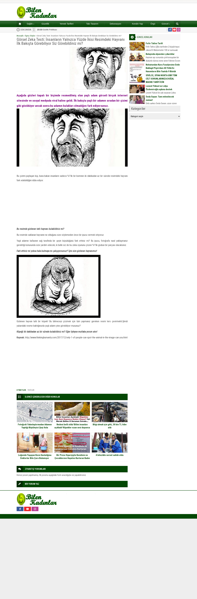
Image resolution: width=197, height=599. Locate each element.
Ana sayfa (19, 24)
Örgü (152, 24)
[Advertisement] (42, 68)
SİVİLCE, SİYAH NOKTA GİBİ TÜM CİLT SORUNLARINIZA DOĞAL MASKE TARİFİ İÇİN (161, 78)
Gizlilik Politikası (47, 29)
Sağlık (30, 24)
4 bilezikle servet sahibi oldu (110, 455)
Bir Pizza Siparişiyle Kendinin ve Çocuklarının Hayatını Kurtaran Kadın (72, 457)
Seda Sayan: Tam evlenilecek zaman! (160, 98)
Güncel (166, 24)
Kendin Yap (137, 24)
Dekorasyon (115, 24)
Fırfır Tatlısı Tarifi (154, 43)
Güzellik (45, 24)
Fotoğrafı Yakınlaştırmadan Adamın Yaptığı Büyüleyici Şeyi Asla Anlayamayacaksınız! (35, 427)
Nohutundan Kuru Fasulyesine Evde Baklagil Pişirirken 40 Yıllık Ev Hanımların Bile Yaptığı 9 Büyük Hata (163, 69)
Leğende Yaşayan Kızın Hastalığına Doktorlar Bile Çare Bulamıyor (34, 457)
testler (30, 390)
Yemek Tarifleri (66, 24)
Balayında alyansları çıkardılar (160, 54)
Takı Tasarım (92, 24)
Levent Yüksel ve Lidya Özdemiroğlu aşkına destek (159, 88)
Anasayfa (20, 36)
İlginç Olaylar (30, 36)
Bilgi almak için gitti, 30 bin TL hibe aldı (110, 426)
